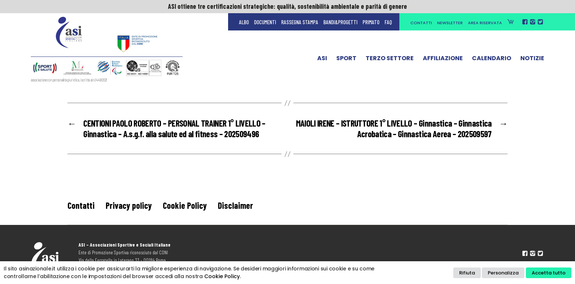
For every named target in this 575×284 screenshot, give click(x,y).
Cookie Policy (185, 205)
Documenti (265, 22)
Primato (371, 22)
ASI (322, 59)
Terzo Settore (390, 59)
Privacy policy (129, 205)
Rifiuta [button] (467, 272)
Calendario (491, 59)
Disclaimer (235, 205)
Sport (346, 59)
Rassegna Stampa (299, 22)
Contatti (421, 23)
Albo (244, 22)
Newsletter (450, 23)
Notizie (532, 59)
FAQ (388, 22)
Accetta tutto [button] (548, 272)
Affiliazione (443, 59)
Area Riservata (485, 23)
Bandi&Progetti (340, 22)
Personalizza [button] (503, 272)
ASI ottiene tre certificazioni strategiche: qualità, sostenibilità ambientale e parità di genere (287, 6)
